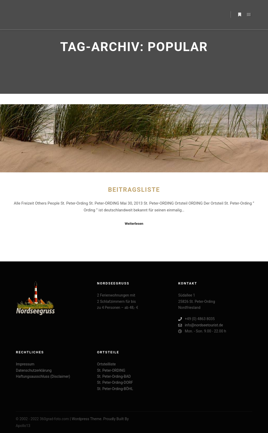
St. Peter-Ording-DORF (115, 382)
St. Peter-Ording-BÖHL (115, 389)
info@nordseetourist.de (200, 325)
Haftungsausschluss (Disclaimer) (43, 376)
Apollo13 (23, 426)
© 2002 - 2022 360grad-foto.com (42, 419)
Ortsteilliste (106, 364)
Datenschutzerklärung (34, 370)
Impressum (25, 364)
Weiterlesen (134, 224)
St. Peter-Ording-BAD (114, 376)
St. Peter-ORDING (111, 370)
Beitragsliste (134, 189)
